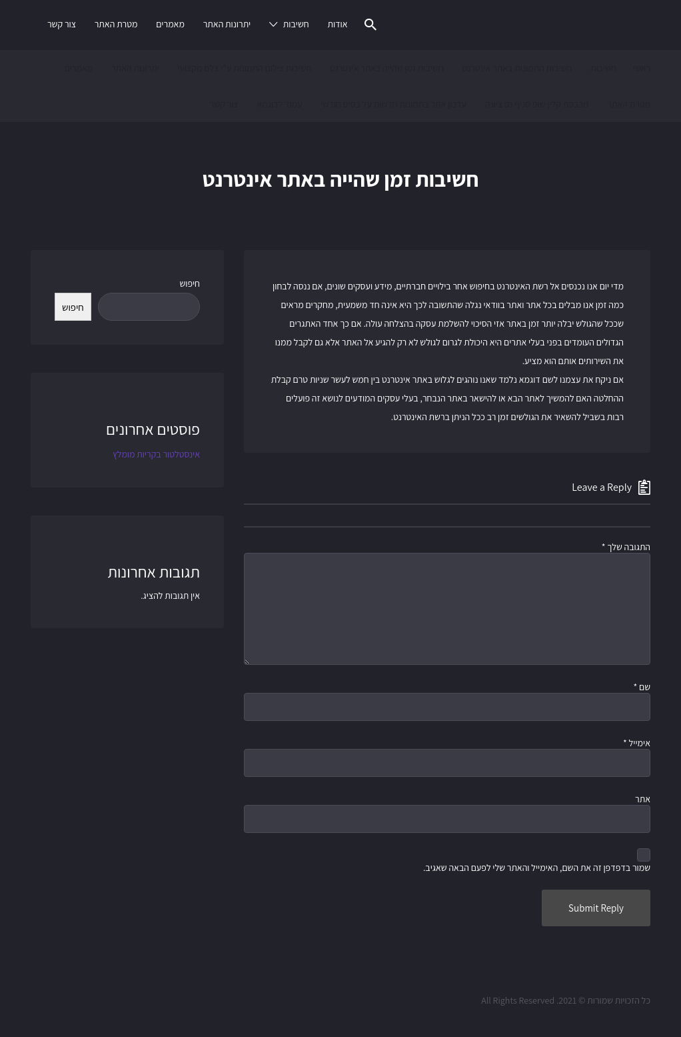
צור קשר (61, 24)
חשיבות (296, 24)
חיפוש (189, 283)
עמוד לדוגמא (279, 104)
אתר (642, 799)
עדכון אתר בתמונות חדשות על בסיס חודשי (393, 104)
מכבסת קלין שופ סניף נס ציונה (537, 104)
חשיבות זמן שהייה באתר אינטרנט (386, 68)
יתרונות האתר (227, 24)
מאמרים (170, 24)
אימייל (636, 743)
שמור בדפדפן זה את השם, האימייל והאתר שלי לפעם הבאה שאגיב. (536, 868)
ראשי (641, 68)
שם (641, 687)
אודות (337, 24)
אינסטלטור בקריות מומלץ (156, 454)
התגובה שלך (626, 547)
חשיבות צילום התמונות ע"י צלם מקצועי (244, 68)
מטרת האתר (116, 24)
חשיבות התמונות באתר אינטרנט (517, 68)
